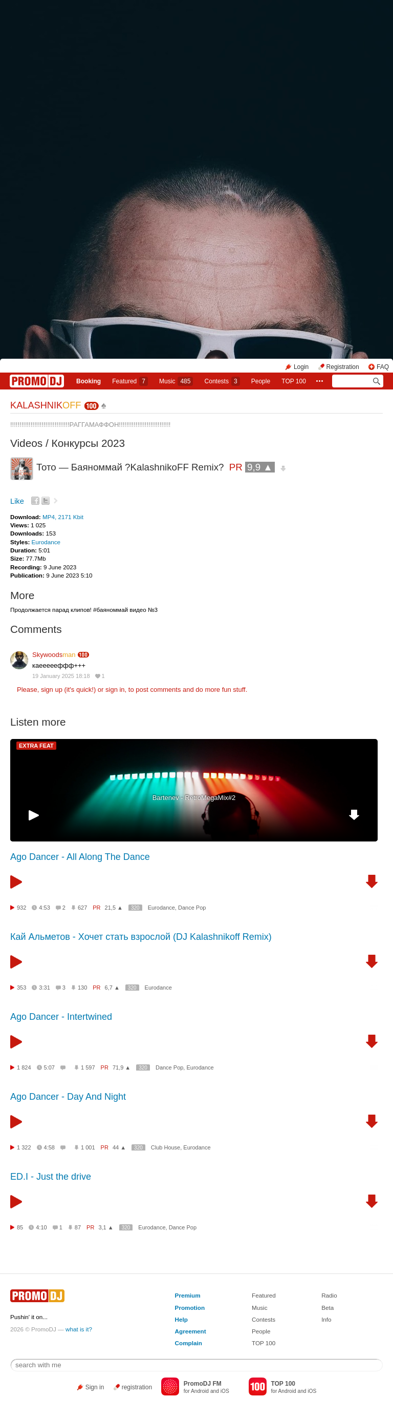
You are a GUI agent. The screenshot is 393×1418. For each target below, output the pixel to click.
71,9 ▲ (121, 1067)
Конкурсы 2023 (88, 443)
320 (135, 908)
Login (301, 367)
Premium (188, 1295)
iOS (225, 1391)
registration (137, 1387)
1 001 (88, 1147)
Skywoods (54, 654)
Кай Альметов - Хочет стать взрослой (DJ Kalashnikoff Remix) (141, 937)
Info (326, 1319)
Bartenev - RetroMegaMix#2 (194, 798)
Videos (26, 443)
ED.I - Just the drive (50, 1177)
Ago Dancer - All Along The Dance (80, 857)
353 (21, 987)
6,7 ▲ (112, 987)
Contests (263, 1319)
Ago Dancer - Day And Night (68, 1097)
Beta (327, 1307)
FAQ (383, 367)
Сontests (222, 381)
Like (17, 501)
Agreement (190, 1331)
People (260, 381)
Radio (329, 1295)
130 (82, 987)
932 (21, 908)
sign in (115, 689)
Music (176, 381)
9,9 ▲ (260, 467)
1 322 (24, 1147)
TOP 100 (293, 381)
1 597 (88, 1067)
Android (200, 1391)
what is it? (79, 1329)
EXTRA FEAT (36, 746)
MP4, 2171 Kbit (62, 516)
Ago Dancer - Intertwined (61, 1017)
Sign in (94, 1387)
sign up (51, 689)
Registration (342, 367)
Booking (88, 381)
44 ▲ (119, 1147)
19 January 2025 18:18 (61, 676)
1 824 (24, 1067)
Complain (188, 1343)
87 (78, 1227)
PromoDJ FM (203, 1383)
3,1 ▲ (105, 1227)
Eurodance (46, 542)
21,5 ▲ (114, 908)
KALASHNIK (45, 405)
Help (181, 1319)
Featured (130, 381)
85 (20, 1227)
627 (82, 908)
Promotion (190, 1307)
